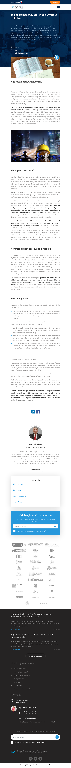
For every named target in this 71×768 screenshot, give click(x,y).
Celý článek (15, 629)
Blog (17, 490)
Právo (14, 50)
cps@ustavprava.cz (30, 718)
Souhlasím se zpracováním (29, 742)
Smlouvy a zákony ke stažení (23, 689)
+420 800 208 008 (30, 714)
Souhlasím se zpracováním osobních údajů (32, 531)
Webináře (17, 682)
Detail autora (35, 469)
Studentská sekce (15, 2)
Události (21, 484)
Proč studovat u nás (20, 668)
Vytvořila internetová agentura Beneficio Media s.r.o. (32, 753)
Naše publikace (19, 679)
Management (20, 496)
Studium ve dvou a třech (22, 675)
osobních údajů (39, 742)
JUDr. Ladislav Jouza (19, 53)
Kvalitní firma (18, 685)
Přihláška (55, 2)
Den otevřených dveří (21, 672)
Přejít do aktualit (35, 656)
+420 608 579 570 (30, 711)
